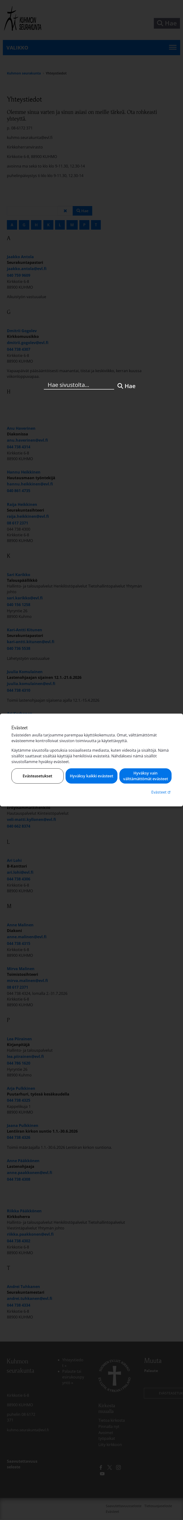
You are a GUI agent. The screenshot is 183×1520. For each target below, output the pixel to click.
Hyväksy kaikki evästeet (91, 776)
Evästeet (161, 792)
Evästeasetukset (37, 776)
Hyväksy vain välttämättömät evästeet (145, 775)
